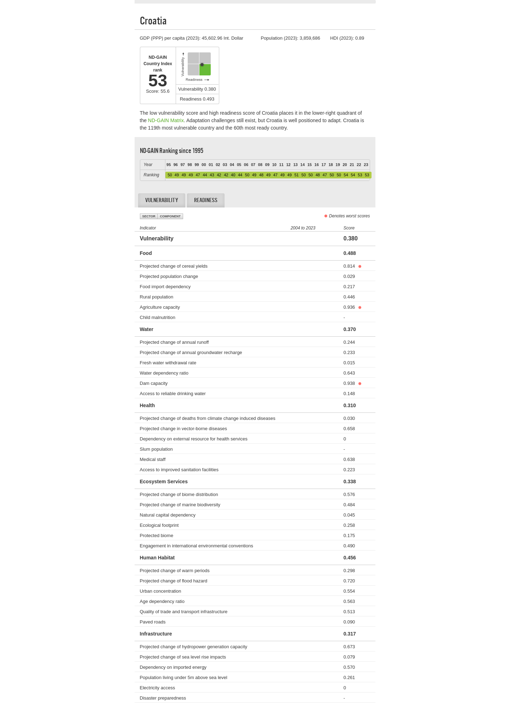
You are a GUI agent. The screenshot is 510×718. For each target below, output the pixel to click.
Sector (148, 216)
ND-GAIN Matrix (166, 120)
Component (170, 216)
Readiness (205, 200)
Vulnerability (161, 200)
